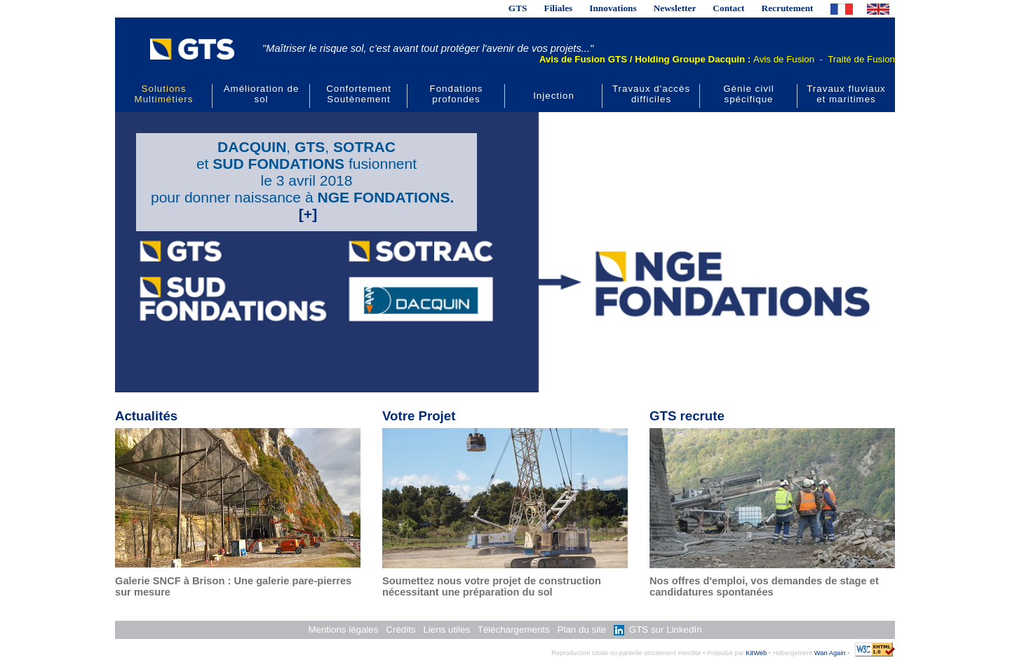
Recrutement (788, 8)
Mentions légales (343, 629)
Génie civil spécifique (748, 93)
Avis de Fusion (783, 59)
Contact (728, 8)
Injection (553, 95)
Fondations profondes (456, 93)
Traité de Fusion (861, 59)
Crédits (400, 629)
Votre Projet (418, 415)
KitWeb (756, 652)
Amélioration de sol (261, 93)
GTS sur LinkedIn (657, 629)
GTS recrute (687, 415)
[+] (308, 214)
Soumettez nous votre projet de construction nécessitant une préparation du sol (491, 586)
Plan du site (582, 629)
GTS (518, 8)
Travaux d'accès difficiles (651, 93)
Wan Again (830, 652)
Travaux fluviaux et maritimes (846, 93)
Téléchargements (514, 629)
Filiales (558, 8)
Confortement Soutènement (358, 93)
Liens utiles (446, 629)
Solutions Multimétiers (164, 93)
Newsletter (675, 8)
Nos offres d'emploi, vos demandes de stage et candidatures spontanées (764, 586)
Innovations (612, 8)
